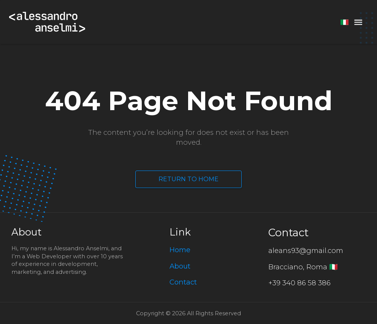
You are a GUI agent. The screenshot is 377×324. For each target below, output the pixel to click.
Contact (183, 282)
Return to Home (188, 179)
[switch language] (344, 22)
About (179, 266)
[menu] (358, 22)
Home (179, 249)
